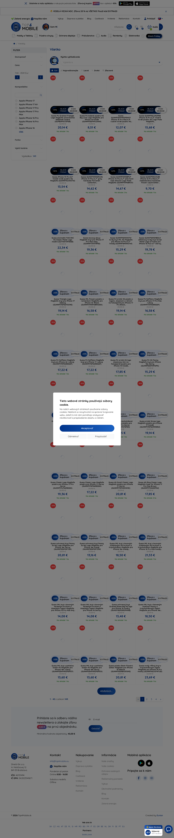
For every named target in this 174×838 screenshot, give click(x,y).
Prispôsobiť (100, 436)
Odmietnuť (73, 436)
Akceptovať (87, 428)
